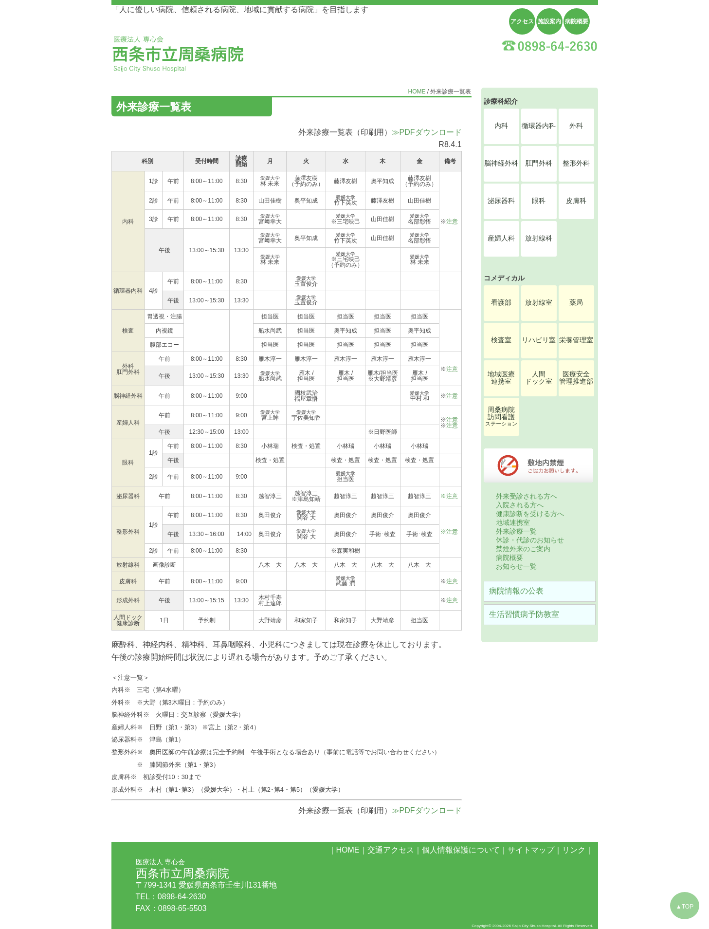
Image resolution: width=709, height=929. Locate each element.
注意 (452, 221)
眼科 (538, 200)
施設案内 (549, 21)
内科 (501, 126)
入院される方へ (520, 505)
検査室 (501, 340)
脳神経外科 (501, 163)
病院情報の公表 (516, 591)
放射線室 (538, 302)
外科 (576, 126)
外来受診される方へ (526, 496)
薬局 (576, 302)
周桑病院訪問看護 (501, 416)
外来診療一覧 (516, 531)
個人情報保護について (461, 850)
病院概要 (576, 21)
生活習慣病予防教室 (524, 614)
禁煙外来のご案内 (523, 549)
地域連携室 (513, 522)
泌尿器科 (501, 200)
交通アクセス (390, 850)
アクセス (522, 21)
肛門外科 (538, 163)
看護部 (501, 302)
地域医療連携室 (501, 378)
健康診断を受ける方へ (530, 514)
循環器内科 (539, 126)
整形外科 (576, 163)
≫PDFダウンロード (427, 132)
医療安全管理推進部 (576, 378)
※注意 (449, 496)
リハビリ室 (539, 340)
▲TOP (684, 906)
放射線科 (538, 238)
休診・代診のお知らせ (530, 540)
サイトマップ (531, 850)
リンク (573, 850)
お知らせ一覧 (516, 566)
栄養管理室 (576, 340)
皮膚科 (576, 200)
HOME (416, 91)
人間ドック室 (538, 378)
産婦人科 (501, 238)
